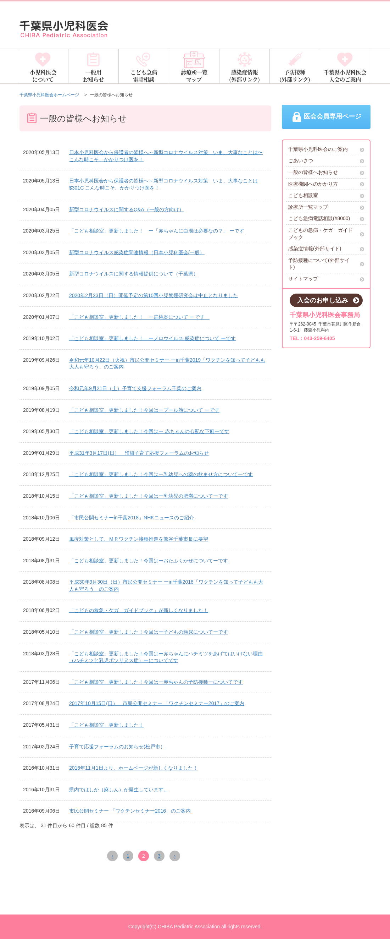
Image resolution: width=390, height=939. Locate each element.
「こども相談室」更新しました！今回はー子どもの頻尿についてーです (148, 632)
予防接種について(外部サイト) (326, 265)
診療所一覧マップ (326, 209)
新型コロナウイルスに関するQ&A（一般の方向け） (126, 209)
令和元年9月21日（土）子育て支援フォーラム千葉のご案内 (135, 388)
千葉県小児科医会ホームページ (49, 94)
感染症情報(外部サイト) (326, 250)
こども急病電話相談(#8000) (326, 220)
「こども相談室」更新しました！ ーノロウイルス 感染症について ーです (152, 338)
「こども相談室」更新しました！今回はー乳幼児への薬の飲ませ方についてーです (161, 474)
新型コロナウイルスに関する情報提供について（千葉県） (133, 274)
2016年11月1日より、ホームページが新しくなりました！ (133, 768)
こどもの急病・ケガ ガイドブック (326, 235)
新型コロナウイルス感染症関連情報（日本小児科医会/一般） (137, 252)
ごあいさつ (326, 162)
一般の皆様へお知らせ (326, 174)
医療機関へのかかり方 (326, 185)
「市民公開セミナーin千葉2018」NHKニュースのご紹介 (131, 517)
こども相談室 (326, 197)
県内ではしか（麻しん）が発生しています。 (118, 789)
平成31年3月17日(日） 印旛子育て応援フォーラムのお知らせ (139, 453)
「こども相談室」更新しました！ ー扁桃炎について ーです (139, 317)
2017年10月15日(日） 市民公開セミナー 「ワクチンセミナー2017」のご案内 (156, 703)
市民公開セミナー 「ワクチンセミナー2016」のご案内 (130, 811)
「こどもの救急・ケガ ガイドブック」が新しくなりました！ (138, 610)
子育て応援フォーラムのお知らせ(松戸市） (117, 746)
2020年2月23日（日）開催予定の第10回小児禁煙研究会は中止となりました (153, 295)
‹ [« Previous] (112, 856)
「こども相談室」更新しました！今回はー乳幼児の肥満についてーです (148, 496)
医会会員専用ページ (326, 118)
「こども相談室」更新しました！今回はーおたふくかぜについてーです (148, 560)
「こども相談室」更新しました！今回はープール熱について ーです (144, 410)
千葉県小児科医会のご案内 (326, 151)
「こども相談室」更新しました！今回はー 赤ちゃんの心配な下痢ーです (149, 431)
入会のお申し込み (328, 302)
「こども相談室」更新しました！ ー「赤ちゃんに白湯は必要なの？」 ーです (156, 231)
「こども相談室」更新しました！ (106, 725)
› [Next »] (175, 856)
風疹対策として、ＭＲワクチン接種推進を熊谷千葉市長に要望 (138, 539)
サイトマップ (326, 280)
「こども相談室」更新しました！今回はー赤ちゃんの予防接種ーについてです (156, 682)
